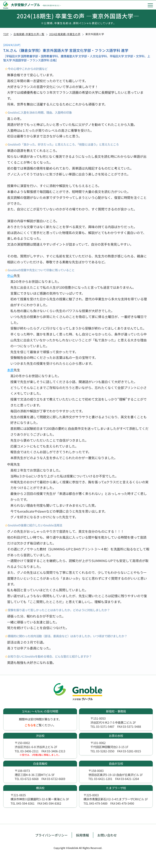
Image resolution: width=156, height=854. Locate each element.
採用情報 (82, 835)
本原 (10, 369)
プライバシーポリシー (51, 835)
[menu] (150, 5)
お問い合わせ (107, 835)
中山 (10, 275)
